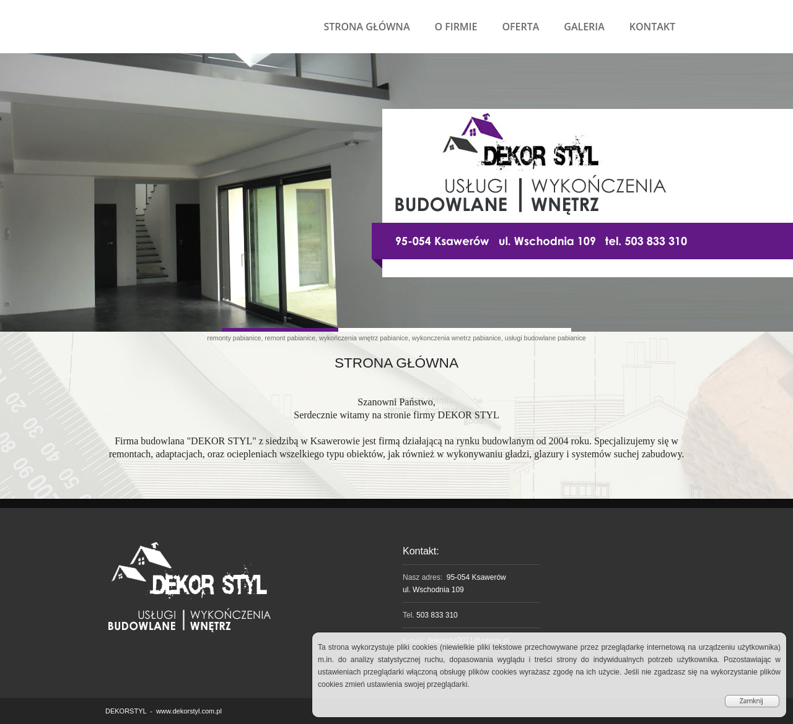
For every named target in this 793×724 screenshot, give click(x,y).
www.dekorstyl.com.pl (189, 711)
